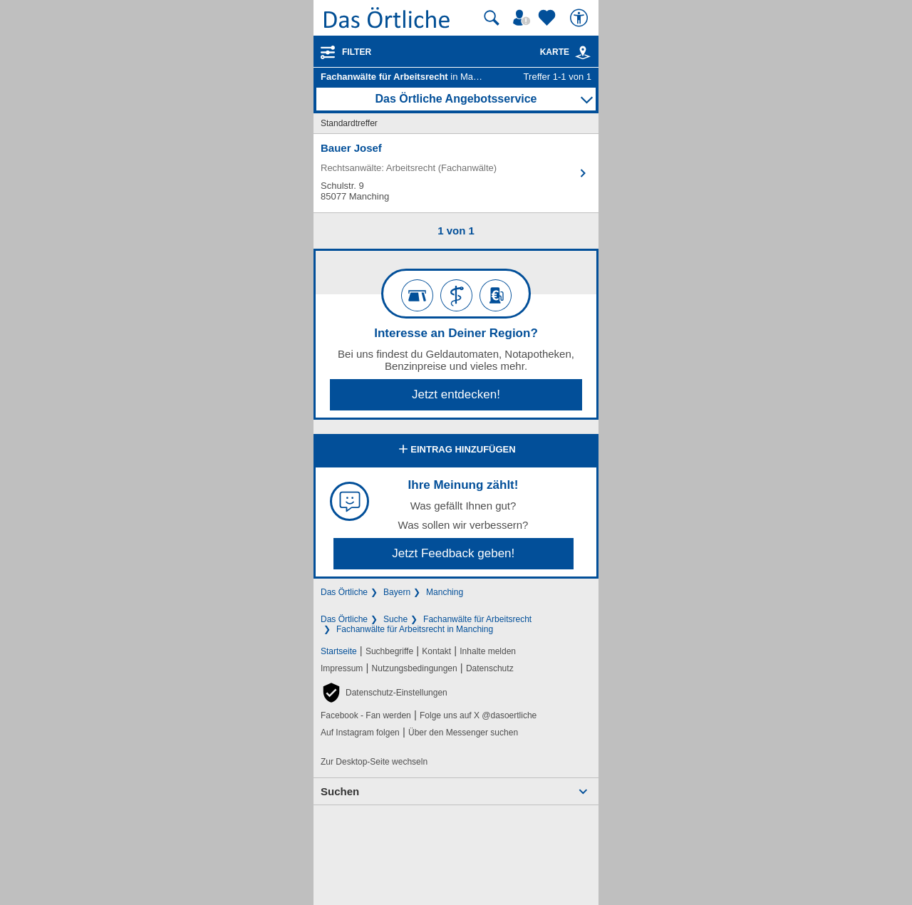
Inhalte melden (488, 651)
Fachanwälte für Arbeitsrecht (477, 619)
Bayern (396, 592)
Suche (395, 619)
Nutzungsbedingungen (414, 668)
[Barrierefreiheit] (580, 18)
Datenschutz (490, 668)
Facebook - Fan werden (366, 715)
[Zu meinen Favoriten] (548, 18)
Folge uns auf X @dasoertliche (478, 715)
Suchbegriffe (389, 651)
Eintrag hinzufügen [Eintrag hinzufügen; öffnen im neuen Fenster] (455, 450)
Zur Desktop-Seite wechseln (374, 762)
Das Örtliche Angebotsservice (456, 99)
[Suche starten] (491, 18)
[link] (582, 52)
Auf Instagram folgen (360, 733)
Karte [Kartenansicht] (565, 52)
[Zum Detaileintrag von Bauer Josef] (456, 173)
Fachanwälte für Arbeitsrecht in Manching (414, 629)
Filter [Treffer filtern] (356, 52)
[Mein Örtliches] (523, 18)
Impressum (342, 668)
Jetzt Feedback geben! (453, 553)
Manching (444, 592)
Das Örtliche (344, 592)
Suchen (340, 791)
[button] (384, 692)
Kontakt (436, 651)
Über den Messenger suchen (463, 733)
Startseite (339, 651)
